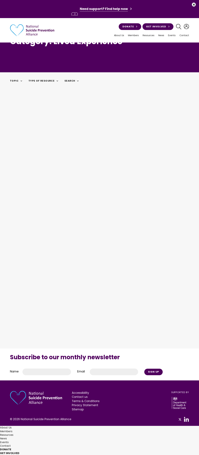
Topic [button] (16, 80)
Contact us (80, 397)
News (161, 35)
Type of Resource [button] (43, 80)
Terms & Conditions (86, 401)
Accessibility (80, 393)
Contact (184, 35)
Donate (129, 26)
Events (172, 35)
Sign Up (153, 371)
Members (133, 35)
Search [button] (72, 80)
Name (14, 371)
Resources (148, 35)
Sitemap (78, 409)
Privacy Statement (85, 405)
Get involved (158, 26)
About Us (119, 35)
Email (81, 371)
